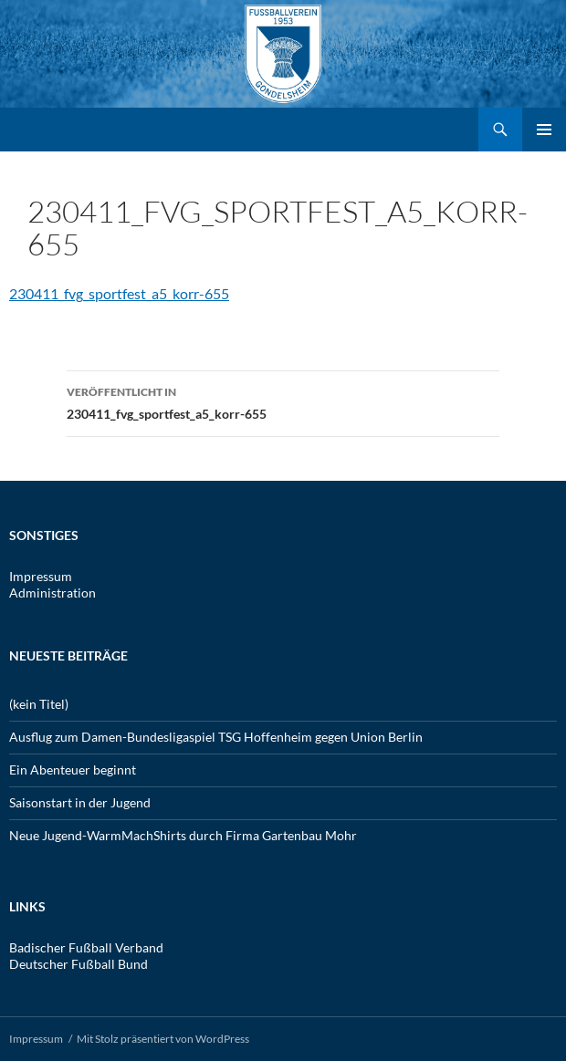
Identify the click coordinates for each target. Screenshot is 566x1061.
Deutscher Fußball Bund (78, 964)
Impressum (40, 576)
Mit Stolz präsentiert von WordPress (163, 1038)
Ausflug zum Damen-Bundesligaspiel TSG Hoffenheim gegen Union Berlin (216, 736)
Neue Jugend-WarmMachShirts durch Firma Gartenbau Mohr (183, 835)
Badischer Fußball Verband (86, 947)
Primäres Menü (544, 129)
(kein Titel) (38, 704)
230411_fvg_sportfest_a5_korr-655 (119, 293)
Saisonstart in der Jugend (80, 802)
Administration (52, 592)
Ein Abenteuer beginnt (72, 769)
